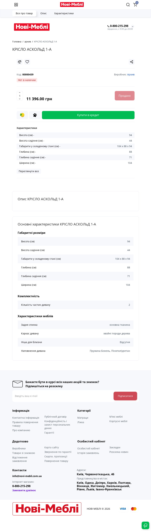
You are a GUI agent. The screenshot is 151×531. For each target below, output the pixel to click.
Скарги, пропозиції (55, 456)
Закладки (114, 447)
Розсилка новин (118, 452)
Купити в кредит (88, 115)
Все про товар (24, 13)
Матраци (82, 417)
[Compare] (20, 62)
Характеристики (64, 13)
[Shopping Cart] (135, 4)
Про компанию (21, 430)
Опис (43, 13)
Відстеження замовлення (19, 459)
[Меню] (16, 4)
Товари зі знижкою (23, 453)
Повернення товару (56, 461)
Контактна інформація (25, 417)
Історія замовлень (88, 453)
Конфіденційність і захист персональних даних (57, 424)
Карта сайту (51, 447)
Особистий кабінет (88, 448)
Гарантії (49, 432)
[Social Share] (132, 62)
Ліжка (80, 422)
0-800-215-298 (117, 26)
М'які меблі (116, 416)
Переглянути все (29, 171)
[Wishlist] (27, 62)
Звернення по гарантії (57, 452)
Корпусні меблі (118, 421)
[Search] (128, 4)
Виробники (19, 448)
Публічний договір (55, 416)
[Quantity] (20, 96)
